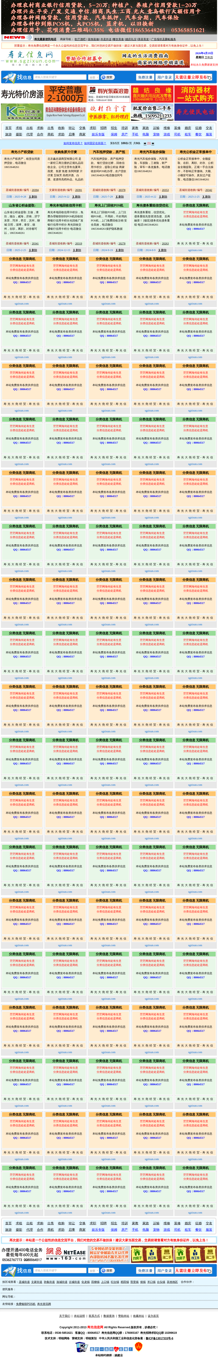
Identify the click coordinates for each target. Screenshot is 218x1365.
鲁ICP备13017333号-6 (159, 1338)
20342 (208, 190)
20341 (35, 243)
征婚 (198, 128)
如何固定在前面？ (95, 143)
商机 (51, 134)
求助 (61, 134)
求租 (19, 128)
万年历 (209, 57)
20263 (165, 243)
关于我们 (64, 1315)
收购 (61, 128)
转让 (72, 128)
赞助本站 (123, 1315)
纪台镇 (115, 1282)
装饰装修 (93, 39)
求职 (93, 128)
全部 (92, 77)
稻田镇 (125, 1282)
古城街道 (74, 1282)
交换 (82, 128)
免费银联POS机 (26, 1304)
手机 (135, 134)
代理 (29, 134)
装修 (177, 128)
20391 (78, 190)
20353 (165, 190)
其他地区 (172, 1282)
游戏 (167, 134)
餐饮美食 (118, 39)
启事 (72, 134)
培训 (124, 128)
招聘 (103, 128)
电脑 (146, 134)
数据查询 (109, 1315)
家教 (135, 128)
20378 (122, 190)
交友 (209, 128)
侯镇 (143, 1282)
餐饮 (198, 134)
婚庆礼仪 (131, 39)
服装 (209, 134)
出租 (29, 128)
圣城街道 (24, 1282)
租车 (188, 134)
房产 (124, 134)
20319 (78, 243)
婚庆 (188, 128)
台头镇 (161, 1282)
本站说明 (79, 1315)
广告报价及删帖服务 (163, 39)
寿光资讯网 (44, 1304)
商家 (82, 134)
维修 (167, 128)
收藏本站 (138, 1315)
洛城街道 (61, 1282)
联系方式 (94, 1315)
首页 (8, 128)
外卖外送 (106, 39)
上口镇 (105, 1282)
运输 (156, 128)
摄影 (19, 134)
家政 (146, 128)
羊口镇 (151, 1282)
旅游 (8, 134)
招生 (114, 128)
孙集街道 (49, 1282)
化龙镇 (85, 1282)
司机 (177, 134)
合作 (40, 134)
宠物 (156, 134)
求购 (40, 128)
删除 (33, 196)
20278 (122, 243)
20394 (35, 190)
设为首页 (153, 1315)
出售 (51, 128)
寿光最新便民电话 (45, 39)
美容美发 (143, 39)
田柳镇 (95, 1282)
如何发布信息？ (73, 143)
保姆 (114, 134)
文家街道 (36, 1282)
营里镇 (134, 1282)
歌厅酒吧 (80, 39)
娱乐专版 (98, 134)
